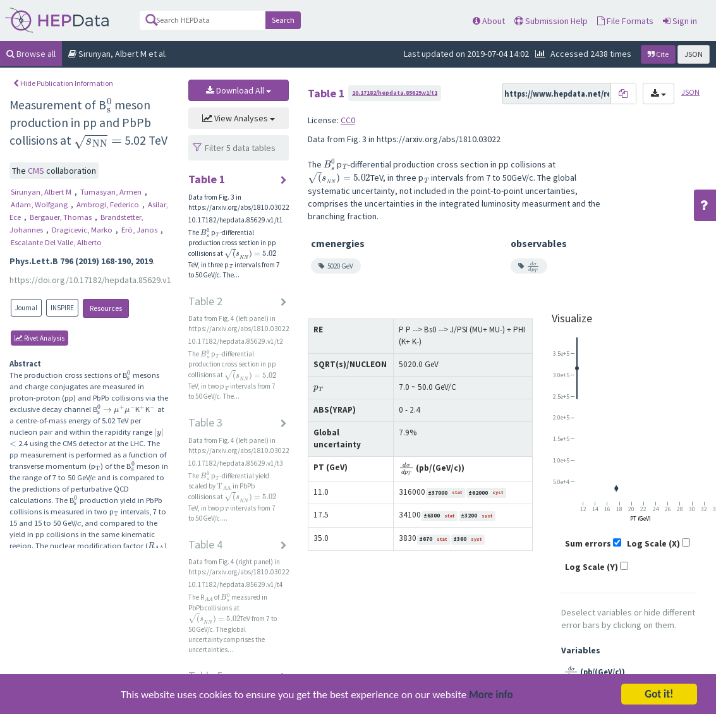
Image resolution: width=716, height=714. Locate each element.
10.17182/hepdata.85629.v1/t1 (394, 92)
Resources (106, 308)
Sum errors (588, 543)
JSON (693, 54)
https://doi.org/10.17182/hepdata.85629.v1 (90, 280)
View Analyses (238, 118)
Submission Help (551, 21)
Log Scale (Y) (591, 566)
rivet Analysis (39, 338)
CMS (37, 170)
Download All (238, 90)
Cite (658, 54)
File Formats (625, 21)
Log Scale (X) (653, 543)
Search (283, 20)
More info (491, 698)
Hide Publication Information (63, 83)
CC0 (348, 120)
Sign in (680, 21)
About (489, 21)
